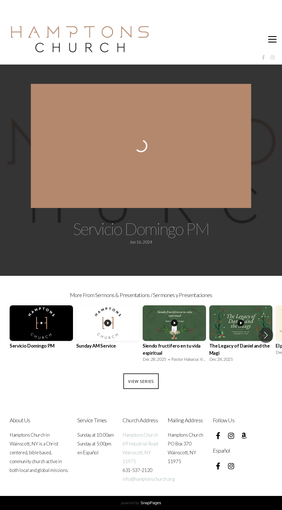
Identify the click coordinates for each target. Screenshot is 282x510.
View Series (141, 381)
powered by (141, 502)
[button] (266, 335)
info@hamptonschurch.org (149, 479)
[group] (41, 331)
